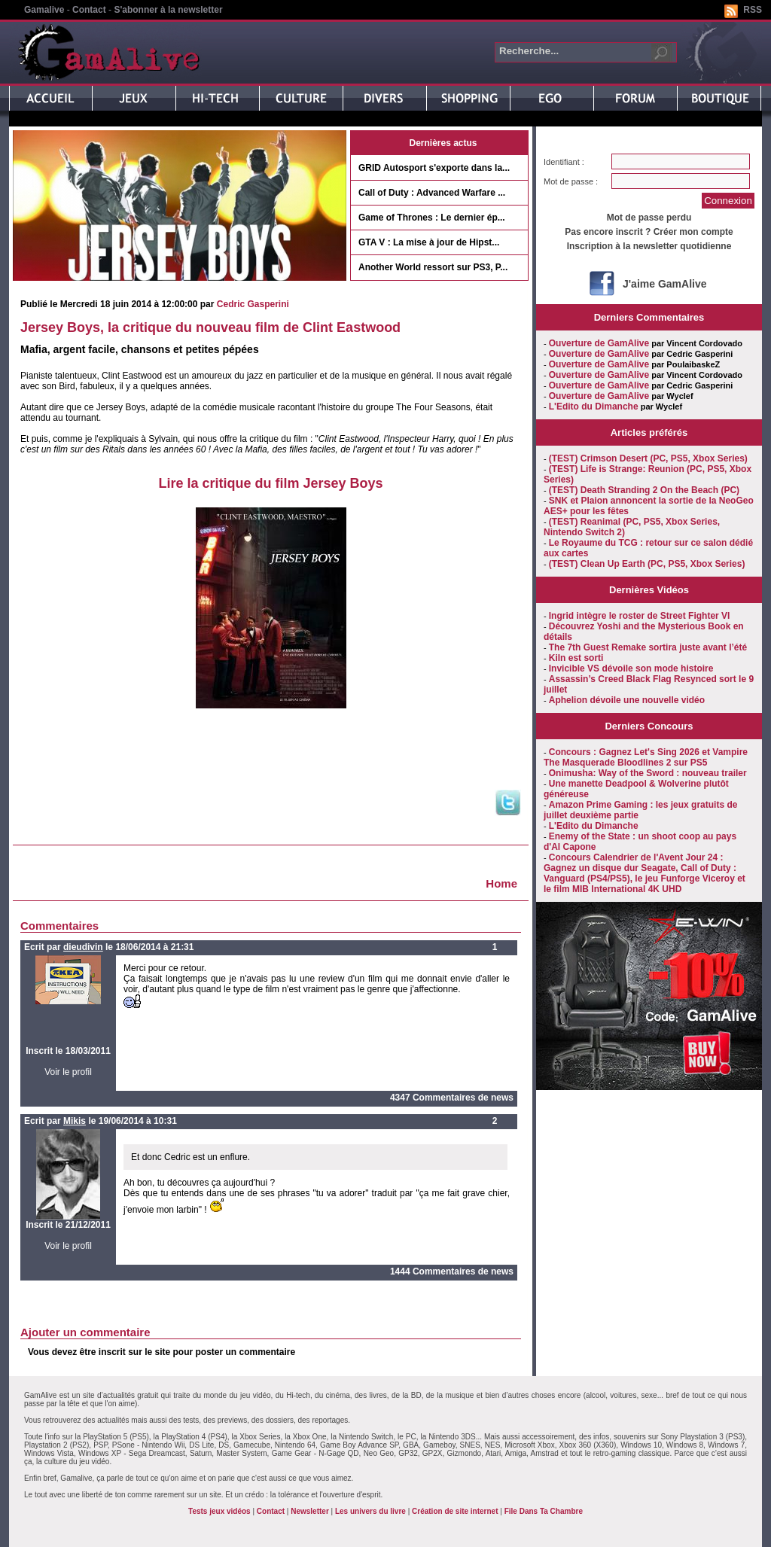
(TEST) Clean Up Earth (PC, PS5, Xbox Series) (647, 564)
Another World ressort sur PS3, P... (432, 267)
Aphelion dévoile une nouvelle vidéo (627, 700)
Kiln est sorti (576, 658)
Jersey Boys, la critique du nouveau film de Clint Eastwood (210, 327)
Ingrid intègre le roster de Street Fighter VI (639, 616)
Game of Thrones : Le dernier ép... (431, 217)
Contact (89, 10)
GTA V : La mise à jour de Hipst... (428, 242)
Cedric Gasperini (253, 304)
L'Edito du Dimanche (593, 406)
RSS (752, 10)
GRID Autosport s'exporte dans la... (434, 168)
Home (501, 883)
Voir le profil (68, 1072)
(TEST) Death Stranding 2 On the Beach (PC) (644, 490)
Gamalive (44, 10)
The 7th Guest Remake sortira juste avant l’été (648, 647)
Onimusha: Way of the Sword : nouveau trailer (648, 773)
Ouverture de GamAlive (599, 343)
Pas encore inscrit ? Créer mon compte (649, 232)
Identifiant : (564, 161)
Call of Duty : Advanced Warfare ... (431, 192)
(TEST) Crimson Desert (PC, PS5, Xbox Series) (648, 458)
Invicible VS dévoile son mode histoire (631, 668)
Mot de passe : (571, 181)
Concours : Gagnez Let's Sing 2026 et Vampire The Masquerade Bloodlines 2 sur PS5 (646, 757)
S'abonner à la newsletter (168, 10)
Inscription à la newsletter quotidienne (649, 246)
